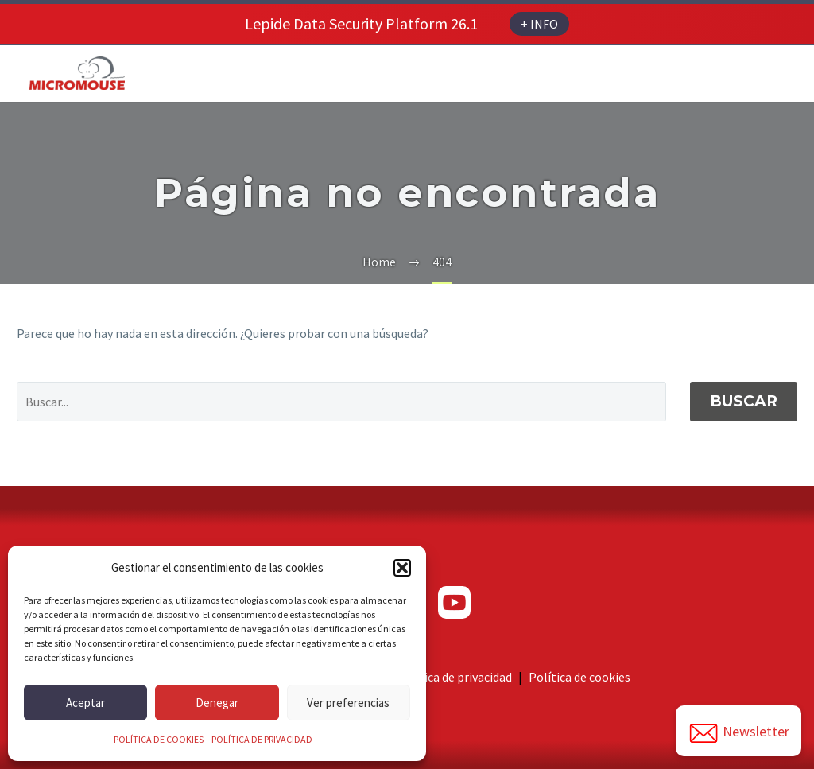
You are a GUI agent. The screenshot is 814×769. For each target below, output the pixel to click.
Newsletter (738, 733)
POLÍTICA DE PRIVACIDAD (261, 739)
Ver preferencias (348, 702)
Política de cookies (579, 677)
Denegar (217, 702)
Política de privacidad (454, 677)
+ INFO (539, 24)
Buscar (743, 401)
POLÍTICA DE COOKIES (159, 739)
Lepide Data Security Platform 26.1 (361, 23)
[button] (402, 568)
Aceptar (85, 702)
